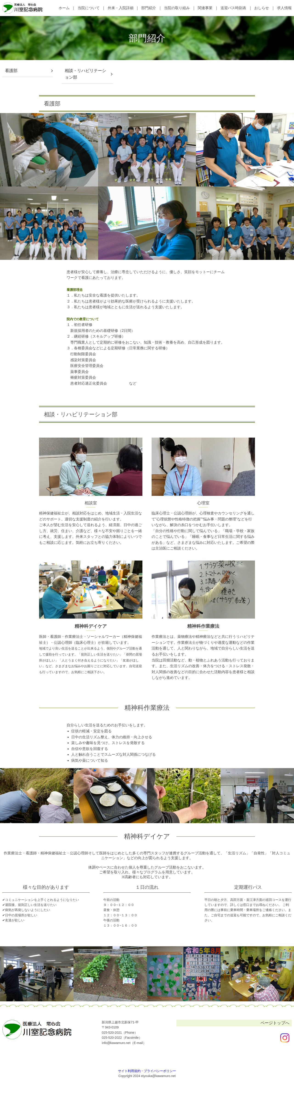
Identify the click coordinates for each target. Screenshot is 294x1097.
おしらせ (261, 8)
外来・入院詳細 (120, 8)
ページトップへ (274, 1023)
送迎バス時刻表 (233, 8)
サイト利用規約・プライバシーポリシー (147, 1071)
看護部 (11, 70)
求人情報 (284, 8)
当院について (89, 8)
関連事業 (205, 8)
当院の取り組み (177, 8)
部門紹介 (148, 8)
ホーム (64, 8)
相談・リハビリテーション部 (85, 74)
